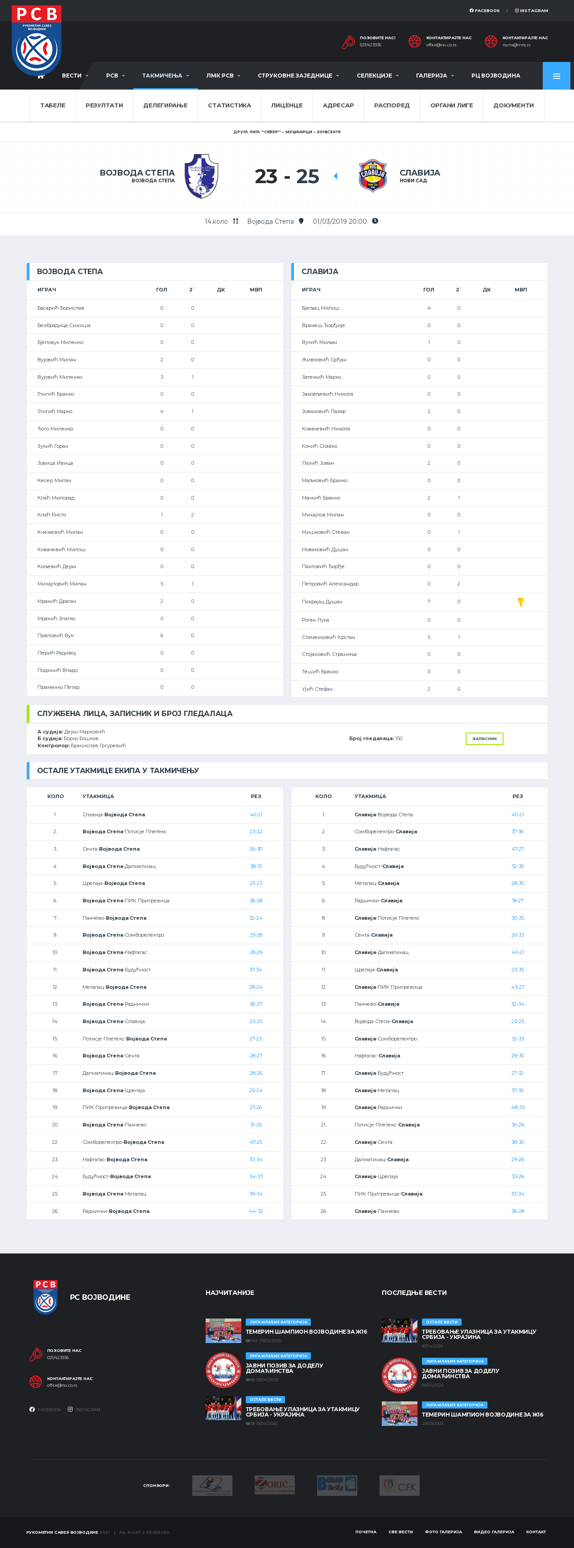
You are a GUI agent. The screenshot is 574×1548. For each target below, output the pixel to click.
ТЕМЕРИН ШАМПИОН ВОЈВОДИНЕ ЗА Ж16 (306, 1331)
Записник (484, 738)
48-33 (517, 1107)
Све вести (400, 1531)
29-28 (256, 935)
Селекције (374, 75)
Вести (72, 75)
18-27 (518, 900)
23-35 (518, 969)
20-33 (518, 935)
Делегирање (165, 105)
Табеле (52, 105)
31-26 (256, 1125)
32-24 (256, 918)
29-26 (518, 1159)
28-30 (518, 883)
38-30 (518, 1142)
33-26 (518, 1176)
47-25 (256, 1142)
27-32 (518, 1073)
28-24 (256, 987)
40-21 (256, 814)
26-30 (256, 849)
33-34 (256, 1159)
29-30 (518, 1055)
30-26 (518, 1125)
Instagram (531, 10)
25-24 (256, 1090)
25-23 (256, 883)
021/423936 (370, 45)
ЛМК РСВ (220, 75)
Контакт (536, 1531)
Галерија (431, 75)
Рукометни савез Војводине (62, 1532)
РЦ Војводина (495, 75)
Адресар (338, 105)
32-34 (517, 1004)
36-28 (256, 900)
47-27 (518, 849)
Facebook (485, 10)
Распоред (392, 105)
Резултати (104, 105)
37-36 (518, 831)
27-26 (256, 1107)
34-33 (256, 1176)
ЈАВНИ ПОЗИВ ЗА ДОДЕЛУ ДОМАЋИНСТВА (284, 1368)
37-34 (255, 969)
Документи (513, 105)
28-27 (256, 1055)
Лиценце (286, 105)
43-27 (517, 987)
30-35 (518, 918)
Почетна (365, 1531)
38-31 (256, 866)
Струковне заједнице (295, 75)
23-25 (256, 1021)
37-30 (518, 1090)
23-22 (256, 831)
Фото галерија (443, 1531)
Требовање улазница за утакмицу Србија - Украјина (303, 1412)
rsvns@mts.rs (516, 45)
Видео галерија (494, 1531)
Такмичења (162, 75)
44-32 (256, 1211)
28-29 (256, 952)
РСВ (112, 75)
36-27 (256, 1004)
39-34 (256, 1194)
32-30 (518, 866)
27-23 (256, 1039)
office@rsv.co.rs (441, 45)
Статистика (229, 105)
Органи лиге (451, 105)
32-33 (518, 1039)
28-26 (256, 1073)
